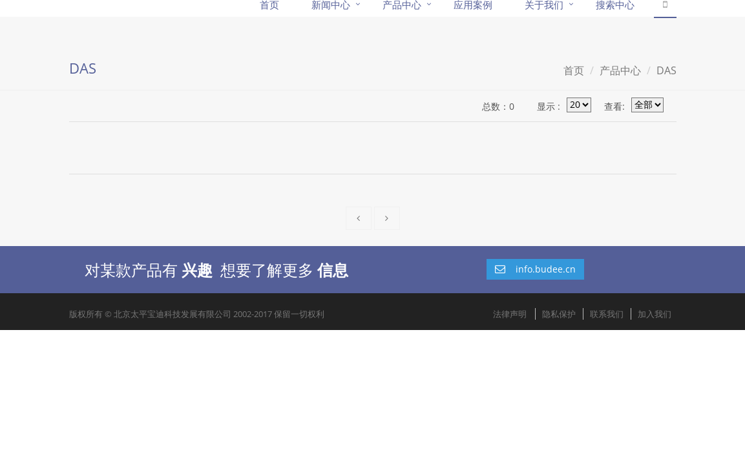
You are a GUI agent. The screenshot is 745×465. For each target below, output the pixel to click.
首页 (573, 70)
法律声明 (510, 314)
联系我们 (607, 314)
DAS (666, 70)
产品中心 (620, 70)
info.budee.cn (535, 269)
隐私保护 (559, 314)
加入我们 (654, 314)
